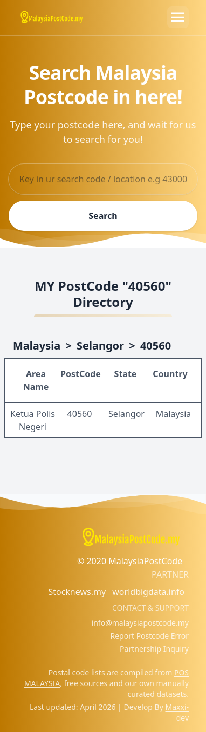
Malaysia (36, 345)
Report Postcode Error (149, 636)
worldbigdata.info (148, 592)
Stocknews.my (77, 592)
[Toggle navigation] (178, 17)
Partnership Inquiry (154, 649)
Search (102, 216)
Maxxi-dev (177, 712)
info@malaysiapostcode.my (140, 623)
